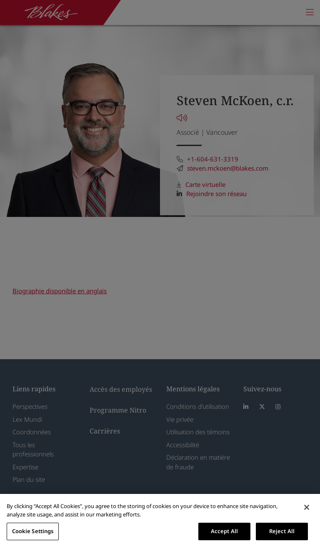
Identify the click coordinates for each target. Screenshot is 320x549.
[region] (160, 521)
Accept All (224, 531)
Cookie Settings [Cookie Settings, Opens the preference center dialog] (33, 531)
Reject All (282, 531)
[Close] (307, 507)
